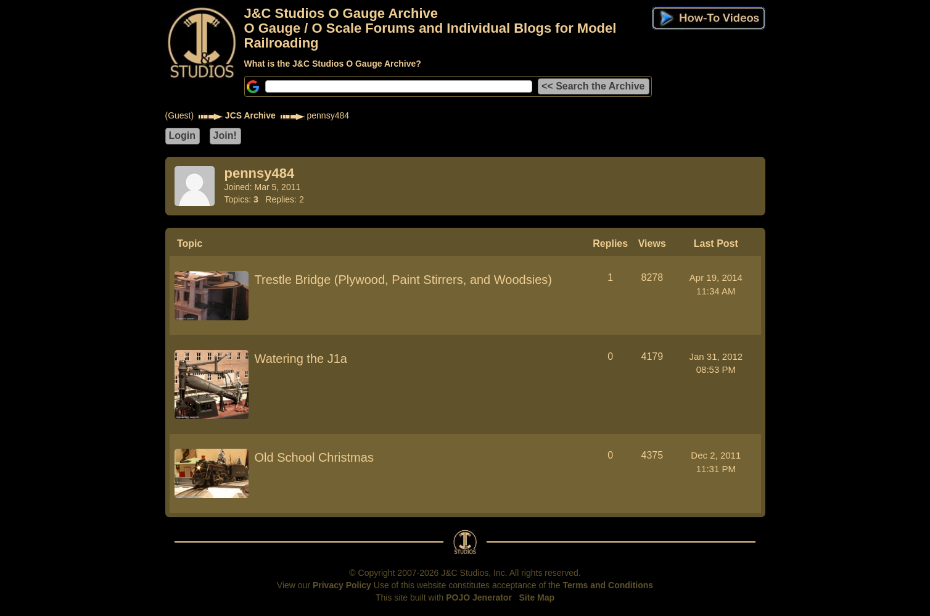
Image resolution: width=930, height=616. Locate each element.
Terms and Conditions (607, 585)
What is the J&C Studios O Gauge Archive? (332, 64)
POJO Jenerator (479, 597)
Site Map (537, 597)
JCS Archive (250, 115)
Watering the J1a (301, 358)
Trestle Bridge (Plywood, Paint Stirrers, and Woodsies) (403, 279)
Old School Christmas (314, 457)
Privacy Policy (342, 585)
